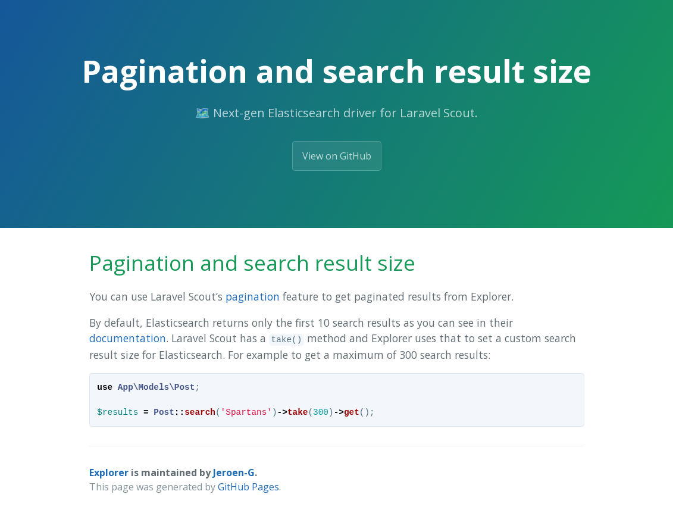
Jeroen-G (234, 472)
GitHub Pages (248, 486)
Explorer (109, 472)
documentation (127, 338)
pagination (253, 296)
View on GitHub (336, 155)
